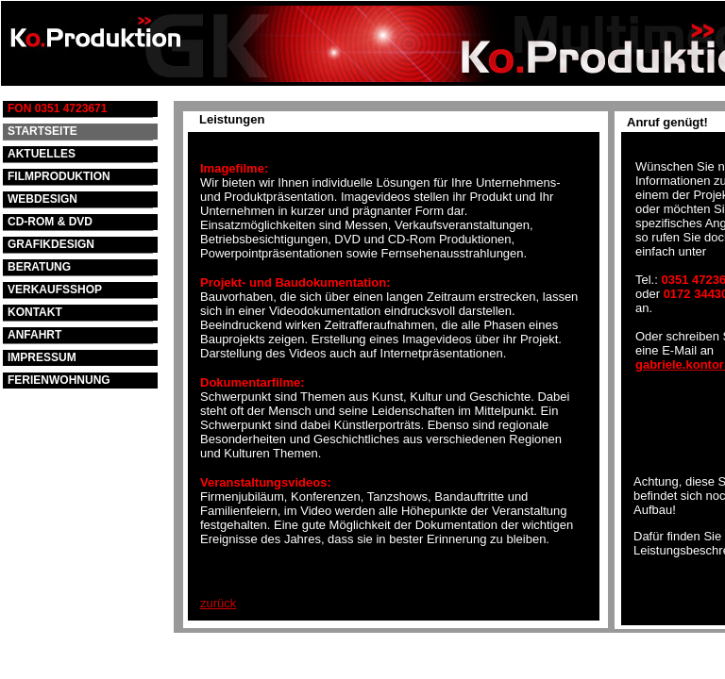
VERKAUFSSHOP (55, 289)
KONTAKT (35, 312)
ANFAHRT (34, 334)
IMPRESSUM (42, 357)
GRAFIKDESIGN (51, 244)
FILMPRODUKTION (59, 176)
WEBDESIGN (42, 199)
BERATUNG (39, 266)
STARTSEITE (42, 131)
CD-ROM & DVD (50, 221)
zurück (218, 603)
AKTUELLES (42, 153)
